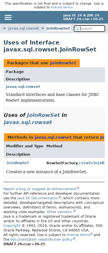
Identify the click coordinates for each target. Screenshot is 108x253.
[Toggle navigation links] (8, 17)
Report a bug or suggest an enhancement (39, 189)
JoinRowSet (58, 28)
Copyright (11, 226)
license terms (62, 7)
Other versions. (60, 212)
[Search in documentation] (89, 28)
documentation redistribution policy (41, 239)
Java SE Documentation (37, 198)
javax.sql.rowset (23, 28)
